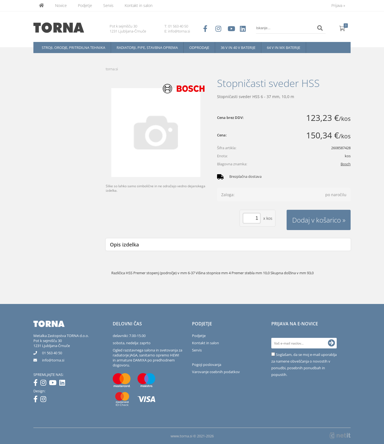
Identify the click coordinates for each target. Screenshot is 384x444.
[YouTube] (54, 383)
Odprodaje (199, 47)
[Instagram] (44, 383)
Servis (108, 5)
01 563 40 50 (178, 26)
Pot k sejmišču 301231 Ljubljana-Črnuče (51, 343)
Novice (61, 5)
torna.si (112, 68)
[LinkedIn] (63, 383)
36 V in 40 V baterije (238, 47)
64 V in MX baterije (283, 47)
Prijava (338, 5)
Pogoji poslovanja (206, 364)
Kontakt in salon (138, 5)
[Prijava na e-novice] (331, 343)
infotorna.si (53, 360)
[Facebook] (36, 383)
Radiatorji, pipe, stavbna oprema (147, 47)
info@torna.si (179, 31)
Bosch (346, 163)
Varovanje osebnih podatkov (216, 371)
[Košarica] (342, 28)
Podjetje (85, 5)
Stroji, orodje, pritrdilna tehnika (73, 47)
